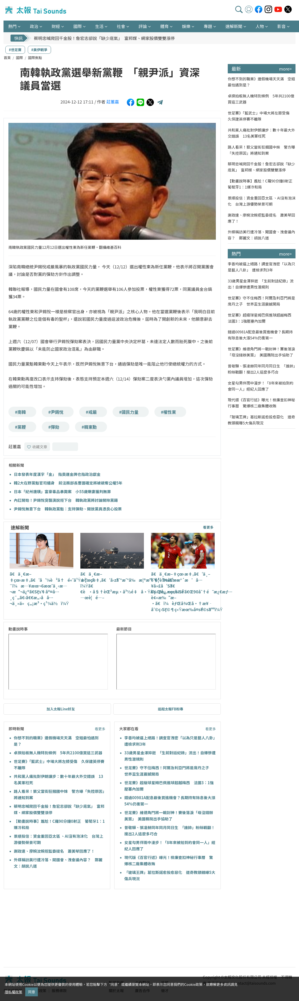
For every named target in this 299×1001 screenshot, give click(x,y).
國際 (19, 57)
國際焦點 (35, 57)
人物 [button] (260, 26)
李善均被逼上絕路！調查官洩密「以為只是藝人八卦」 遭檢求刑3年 (261, 267)
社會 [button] (121, 26)
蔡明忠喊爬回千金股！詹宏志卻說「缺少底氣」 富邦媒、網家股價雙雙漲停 (104, 38)
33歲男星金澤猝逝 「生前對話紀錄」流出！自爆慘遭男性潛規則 (261, 284)
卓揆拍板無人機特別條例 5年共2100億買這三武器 (58, 752)
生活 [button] (99, 26)
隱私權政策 (13, 991)
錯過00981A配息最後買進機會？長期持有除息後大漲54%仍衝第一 (260, 335)
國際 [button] (77, 26)
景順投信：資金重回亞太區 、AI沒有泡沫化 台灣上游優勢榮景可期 (261, 201)
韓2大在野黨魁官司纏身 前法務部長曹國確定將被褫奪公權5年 (68, 483)
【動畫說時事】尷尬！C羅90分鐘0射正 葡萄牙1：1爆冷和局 (261, 184)
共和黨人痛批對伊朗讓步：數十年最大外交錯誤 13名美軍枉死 (261, 133)
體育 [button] (164, 26)
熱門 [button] (12, 26)
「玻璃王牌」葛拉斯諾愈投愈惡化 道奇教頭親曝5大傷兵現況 (261, 420)
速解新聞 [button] (233, 26)
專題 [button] (208, 26)
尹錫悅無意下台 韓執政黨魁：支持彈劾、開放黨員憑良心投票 (68, 509)
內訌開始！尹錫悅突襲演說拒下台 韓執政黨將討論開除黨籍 (66, 500)
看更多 (208, 527)
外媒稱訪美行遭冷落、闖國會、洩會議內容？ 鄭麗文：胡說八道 (261, 235)
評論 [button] (143, 26)
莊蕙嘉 (112, 102)
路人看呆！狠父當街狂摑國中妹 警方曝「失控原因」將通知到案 (261, 150)
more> (285, 69)
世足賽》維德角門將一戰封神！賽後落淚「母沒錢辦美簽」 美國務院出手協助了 (261, 352)
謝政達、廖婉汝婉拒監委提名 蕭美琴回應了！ (54, 851)
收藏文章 (37, 446)
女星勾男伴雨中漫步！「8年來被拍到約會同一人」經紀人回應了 (260, 386)
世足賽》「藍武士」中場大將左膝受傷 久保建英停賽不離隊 (260, 116)
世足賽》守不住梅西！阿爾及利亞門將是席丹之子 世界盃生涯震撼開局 (261, 301)
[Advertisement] (46, 929)
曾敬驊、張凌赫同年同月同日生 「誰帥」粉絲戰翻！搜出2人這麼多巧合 (261, 369)
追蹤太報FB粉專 (170, 708)
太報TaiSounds (36, 10)
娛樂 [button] (186, 26)
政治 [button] (34, 26)
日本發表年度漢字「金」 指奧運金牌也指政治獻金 (57, 474)
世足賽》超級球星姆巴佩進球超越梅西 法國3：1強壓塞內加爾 (261, 318)
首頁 (7, 57)
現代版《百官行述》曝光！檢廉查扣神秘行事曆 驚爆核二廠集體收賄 (261, 403)
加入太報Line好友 (60, 708)
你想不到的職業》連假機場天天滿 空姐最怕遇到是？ (261, 82)
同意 (31, 991)
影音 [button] (281, 26)
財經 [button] (56, 26)
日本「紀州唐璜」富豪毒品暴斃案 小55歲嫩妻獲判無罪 (62, 491)
